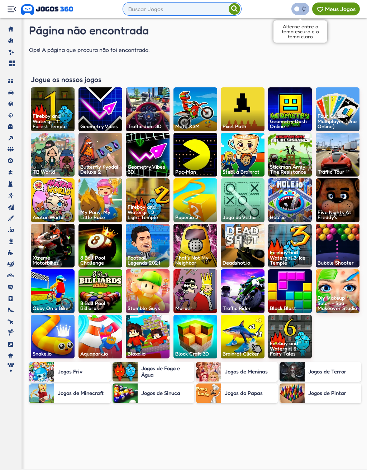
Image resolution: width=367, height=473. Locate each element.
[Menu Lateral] (12, 9)
